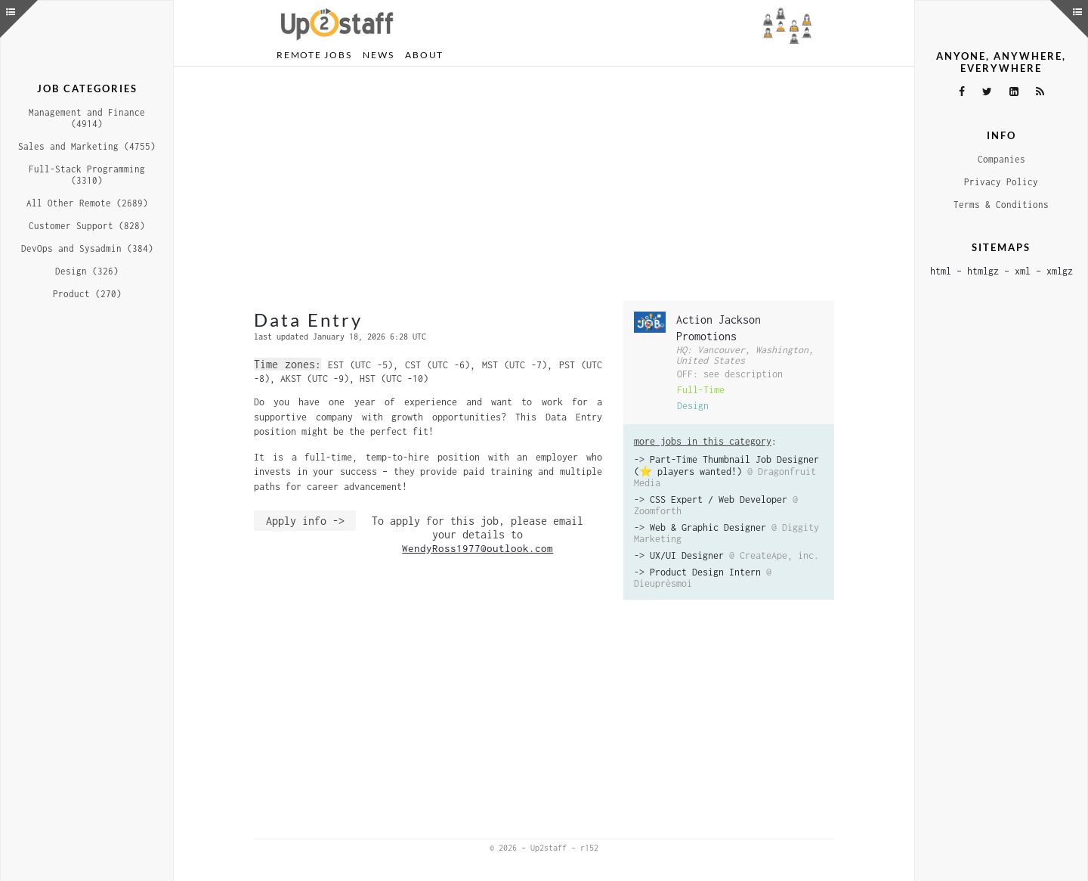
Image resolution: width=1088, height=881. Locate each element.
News (378, 54)
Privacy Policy (1001, 182)
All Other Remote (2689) (87, 203)
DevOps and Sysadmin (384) (87, 248)
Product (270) (87, 294)
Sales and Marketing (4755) (87, 146)
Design (693, 405)
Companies (1001, 159)
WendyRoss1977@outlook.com (477, 548)
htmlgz (983, 271)
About (424, 54)
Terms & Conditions (1001, 204)
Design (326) (87, 271)
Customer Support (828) (87, 226)
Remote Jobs (314, 54)
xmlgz (1059, 271)
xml (1023, 271)
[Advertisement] (544, 184)
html (940, 271)
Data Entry (308, 319)
